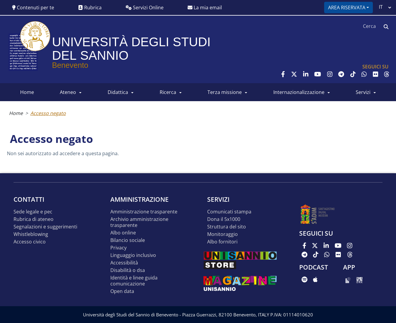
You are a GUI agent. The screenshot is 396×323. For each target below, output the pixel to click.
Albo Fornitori (222, 242)
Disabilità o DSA (127, 270)
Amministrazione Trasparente (143, 212)
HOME (27, 92)
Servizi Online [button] (145, 7)
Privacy (118, 248)
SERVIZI (363, 92)
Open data (122, 291)
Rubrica (90, 7)
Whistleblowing (31, 234)
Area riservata (346, 7)
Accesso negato (48, 113)
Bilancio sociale (127, 240)
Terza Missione (224, 92)
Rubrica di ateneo (34, 219)
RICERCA (168, 92)
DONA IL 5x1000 (223, 219)
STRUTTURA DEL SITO (226, 227)
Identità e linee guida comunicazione (134, 281)
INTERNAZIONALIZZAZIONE (298, 92)
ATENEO (68, 92)
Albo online (123, 233)
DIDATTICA (118, 92)
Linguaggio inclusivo (133, 255)
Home (16, 113)
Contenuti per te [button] (33, 7)
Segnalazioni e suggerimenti (45, 227)
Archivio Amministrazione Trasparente (139, 222)
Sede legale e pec (33, 212)
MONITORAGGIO (222, 234)
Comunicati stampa (229, 212)
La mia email (205, 7)
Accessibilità (124, 263)
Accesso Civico (30, 242)
